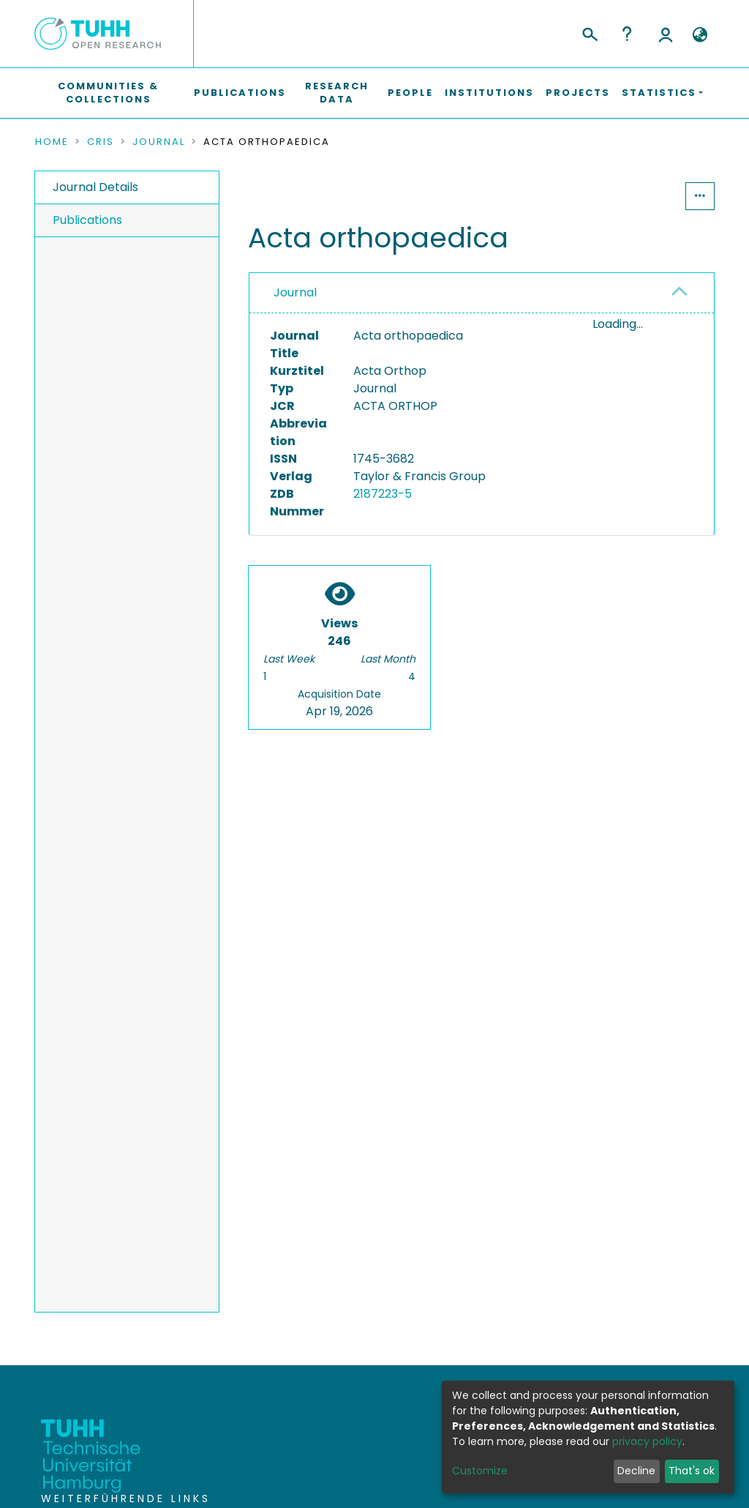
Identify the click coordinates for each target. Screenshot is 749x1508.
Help (627, 33)
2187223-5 (382, 493)
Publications (240, 93)
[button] (699, 35)
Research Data (337, 92)
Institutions (489, 93)
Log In (665, 33)
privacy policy (647, 1441)
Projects (578, 93)
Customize (480, 1470)
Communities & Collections (108, 92)
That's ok (692, 1470)
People (410, 93)
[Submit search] (589, 32)
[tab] (481, 293)
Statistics (640, 195)
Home (52, 142)
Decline (636, 1470)
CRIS (100, 142)
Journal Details (95, 187)
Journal (158, 142)
